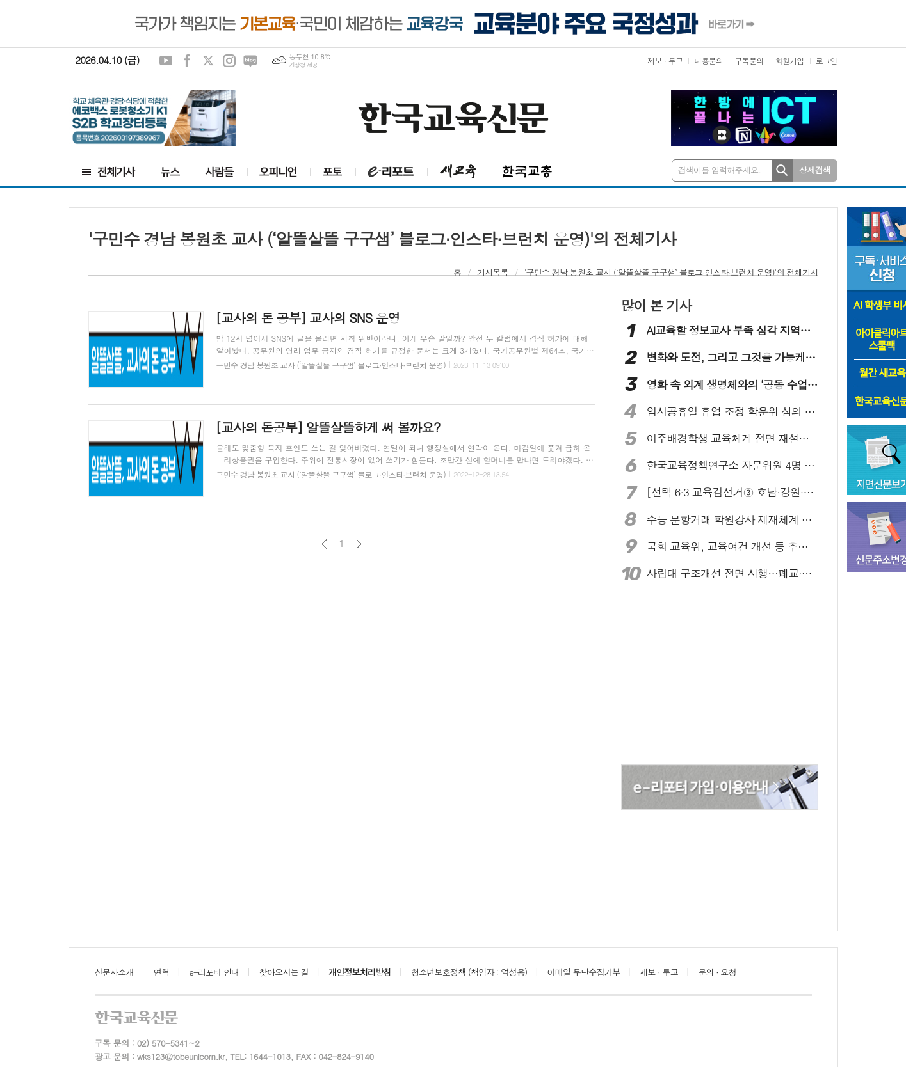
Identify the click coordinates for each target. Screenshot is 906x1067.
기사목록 (492, 272)
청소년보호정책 (469, 972)
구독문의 (748, 60)
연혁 (161, 972)
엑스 (208, 60)
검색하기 (782, 170)
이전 (324, 544)
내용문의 (708, 60)
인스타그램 (229, 60)
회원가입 (789, 60)
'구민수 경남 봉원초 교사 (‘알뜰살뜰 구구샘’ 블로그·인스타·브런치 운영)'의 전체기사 (671, 272)
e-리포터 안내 (214, 972)
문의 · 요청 (717, 972)
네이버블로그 (250, 60)
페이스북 (187, 60)
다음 (359, 544)
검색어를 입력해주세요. (719, 170)
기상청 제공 (303, 65)
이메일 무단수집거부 (583, 972)
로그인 (826, 60)
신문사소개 (114, 972)
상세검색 (814, 170)
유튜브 (165, 60)
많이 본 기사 (656, 305)
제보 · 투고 (665, 60)
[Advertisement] (719, 675)
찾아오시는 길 (284, 972)
